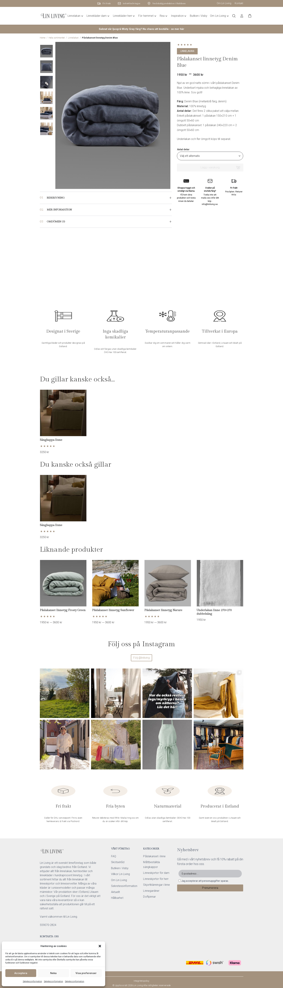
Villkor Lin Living (120, 874)
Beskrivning (56, 197)
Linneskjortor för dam (156, 872)
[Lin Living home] (53, 16)
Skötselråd (117, 862)
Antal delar (183, 149)
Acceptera (20, 973)
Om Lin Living (224, 3)
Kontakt (239, 3)
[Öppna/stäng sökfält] (234, 16)
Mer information (59, 209)
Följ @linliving (141, 657)
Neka (53, 973)
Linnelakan (73, 37)
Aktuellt (115, 892)
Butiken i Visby (119, 868)
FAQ (113, 856)
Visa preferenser (86, 973)
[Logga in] (242, 16)
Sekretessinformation (32, 981)
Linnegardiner (151, 890)
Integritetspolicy (141, 981)
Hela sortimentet (57, 37)
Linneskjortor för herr (155, 879)
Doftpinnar (149, 896)
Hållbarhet (117, 897)
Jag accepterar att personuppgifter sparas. (205, 880)
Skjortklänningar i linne (156, 884)
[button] (100, 946)
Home (42, 37)
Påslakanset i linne (154, 856)
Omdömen (56, 221)
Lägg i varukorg (210, 167)
